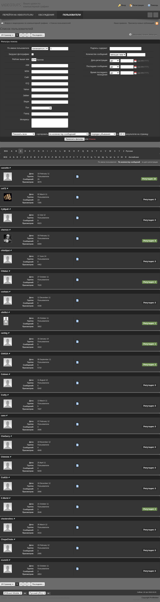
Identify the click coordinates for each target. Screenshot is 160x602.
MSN (27, 71)
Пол (27, 107)
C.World (4, 498)
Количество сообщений (96, 54)
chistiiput (5, 250)
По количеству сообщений (129, 162)
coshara (4, 292)
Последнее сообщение (96, 66)
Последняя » (37, 35)
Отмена (92, 139)
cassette (5, 168)
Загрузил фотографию (19, 54)
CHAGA (4, 354)
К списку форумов (15, 598)
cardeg (4, 333)
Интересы (24, 119)
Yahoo (26, 89)
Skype (26, 101)
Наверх (4, 598)
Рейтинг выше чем (20, 59)
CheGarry (5, 436)
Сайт (26, 77)
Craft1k (4, 477)
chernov (5, 230)
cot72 (3, 188)
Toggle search (150, 14)
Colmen (4, 374)
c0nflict (4, 312)
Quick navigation (155, 14)
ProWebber (154, 598)
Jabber (26, 95)
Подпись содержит (98, 48)
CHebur (4, 271)
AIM (27, 65)
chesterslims (7, 519)
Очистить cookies (30, 598)
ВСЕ (6, 151)
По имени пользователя (18, 48)
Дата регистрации (99, 60)
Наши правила (120, 23)
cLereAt (4, 560)
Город (26, 113)
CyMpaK (5, 209)
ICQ (27, 83)
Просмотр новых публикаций (141, 23)
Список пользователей (60, 23)
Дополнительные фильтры (143, 34)
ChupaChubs (7, 539)
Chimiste (5, 457)
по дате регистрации (150, 162)
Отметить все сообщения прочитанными (54, 598)
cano (3, 415)
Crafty (4, 395)
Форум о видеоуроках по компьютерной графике (26, 23)
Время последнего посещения (98, 73)
